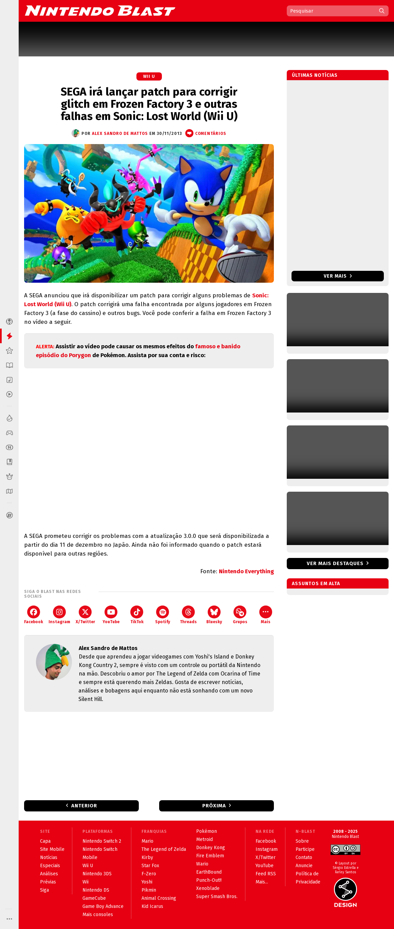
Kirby (147, 857)
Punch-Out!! (209, 880)
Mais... (262, 882)
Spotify (162, 615)
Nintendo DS (95, 890)
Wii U (149, 76)
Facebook (33, 615)
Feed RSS (266, 874)
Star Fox (150, 866)
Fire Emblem (210, 856)
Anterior (84, 806)
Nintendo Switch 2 (101, 841)
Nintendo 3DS (97, 874)
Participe (305, 849)
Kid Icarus (152, 906)
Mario (147, 841)
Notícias (48, 857)
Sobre (302, 841)
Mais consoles (97, 914)
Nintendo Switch (99, 849)
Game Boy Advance (103, 906)
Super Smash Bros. (217, 896)
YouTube (110, 615)
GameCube (94, 898)
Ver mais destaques (335, 563)
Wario (202, 864)
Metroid (204, 839)
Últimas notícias (315, 75)
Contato (304, 857)
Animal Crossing (159, 898)
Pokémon (206, 831)
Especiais (50, 866)
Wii (85, 882)
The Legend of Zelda (164, 849)
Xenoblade (208, 888)
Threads (188, 615)
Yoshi (147, 882)
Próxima (214, 806)
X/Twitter (85, 615)
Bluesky (214, 615)
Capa (45, 841)
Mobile (89, 857)
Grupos (240, 615)
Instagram (59, 615)
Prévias (48, 882)
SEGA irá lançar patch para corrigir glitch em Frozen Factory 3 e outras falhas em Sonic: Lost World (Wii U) (149, 104)
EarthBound (209, 872)
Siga (44, 890)
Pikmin (149, 890)
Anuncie (304, 866)
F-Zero (149, 874)
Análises (49, 874)
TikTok (137, 615)
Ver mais (338, 276)
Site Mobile (52, 849)
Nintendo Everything (246, 571)
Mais (265, 615)
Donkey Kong (210, 848)
